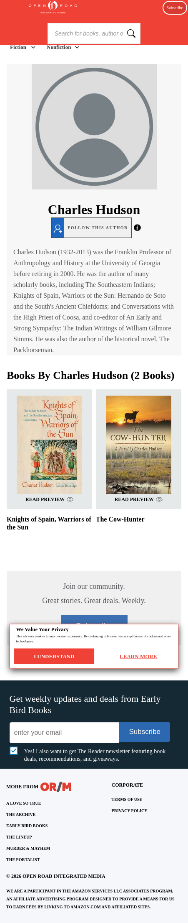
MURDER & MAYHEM (28, 848)
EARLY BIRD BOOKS (27, 825)
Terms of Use (127, 799)
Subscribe (175, 7)
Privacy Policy (130, 810)
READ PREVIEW (49, 499)
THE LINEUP (19, 837)
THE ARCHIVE (20, 814)
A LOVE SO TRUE (23, 803)
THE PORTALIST (23, 859)
